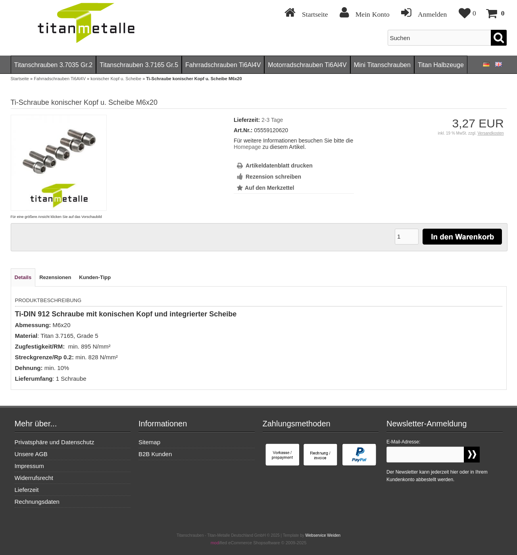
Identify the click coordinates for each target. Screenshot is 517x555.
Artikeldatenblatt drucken (279, 165)
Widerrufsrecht (34, 477)
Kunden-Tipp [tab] (95, 277)
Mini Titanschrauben (382, 65)
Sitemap (149, 442)
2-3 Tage (272, 120)
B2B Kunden (155, 454)
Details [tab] (23, 277)
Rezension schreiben (273, 176)
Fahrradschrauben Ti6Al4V (223, 65)
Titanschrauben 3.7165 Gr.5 (139, 65)
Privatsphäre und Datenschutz (54, 442)
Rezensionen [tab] (55, 277)
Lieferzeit (27, 489)
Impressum (29, 465)
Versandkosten (490, 133)
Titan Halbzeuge (441, 65)
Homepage (247, 147)
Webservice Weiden (323, 535)
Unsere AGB (31, 454)
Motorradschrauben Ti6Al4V (307, 65)
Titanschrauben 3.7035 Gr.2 (53, 65)
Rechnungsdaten (37, 501)
